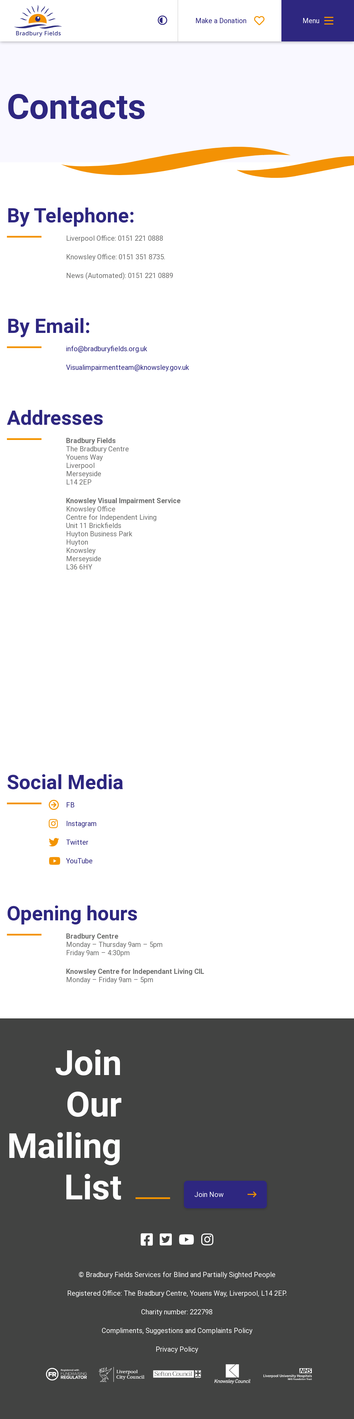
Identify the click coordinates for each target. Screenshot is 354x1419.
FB (70, 805)
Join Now (209, 1194)
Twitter (77, 842)
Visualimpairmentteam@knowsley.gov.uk (127, 367)
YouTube (79, 861)
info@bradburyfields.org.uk (106, 349)
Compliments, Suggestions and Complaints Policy (177, 1330)
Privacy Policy (177, 1349)
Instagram (81, 823)
